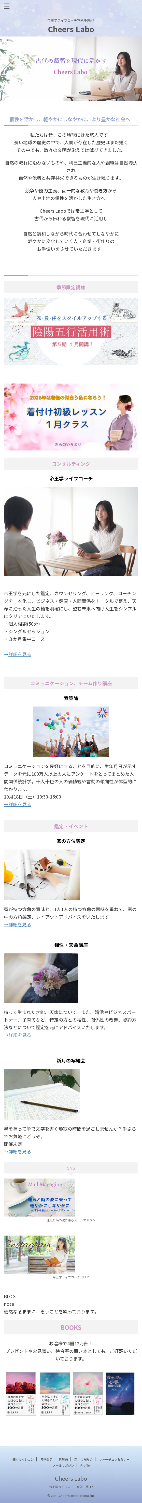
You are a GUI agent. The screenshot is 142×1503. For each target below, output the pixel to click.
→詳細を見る (17, 804)
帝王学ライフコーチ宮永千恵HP (71, 1486)
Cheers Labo (71, 28)
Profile (85, 1465)
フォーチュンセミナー (114, 1459)
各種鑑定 (46, 1459)
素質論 (63, 1459)
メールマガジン (63, 1465)
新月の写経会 (83, 1459)
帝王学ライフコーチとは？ (71, 1277)
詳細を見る (19, 654)
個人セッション (23, 1459)
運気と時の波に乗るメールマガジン (71, 1220)
